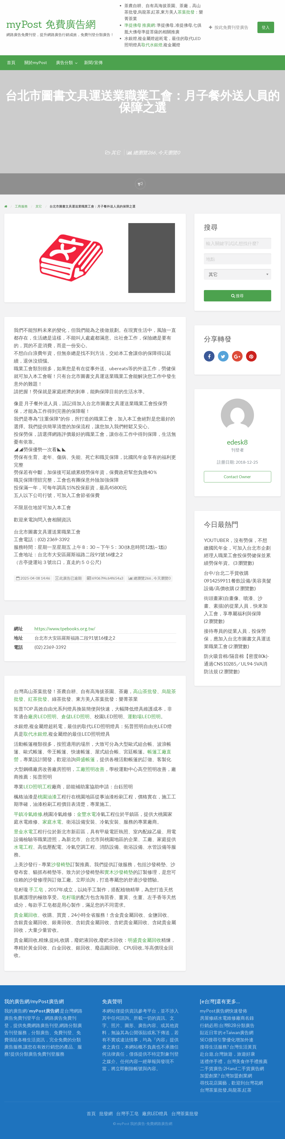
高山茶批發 (145, 691)
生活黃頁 (248, 1047)
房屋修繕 (209, 1018)
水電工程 (23, 847)
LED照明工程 (37, 786)
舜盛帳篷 (85, 759)
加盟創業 (239, 1075)
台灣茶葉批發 (213, 1090)
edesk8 (237, 442)
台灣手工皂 (127, 1113)
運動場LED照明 (144, 716)
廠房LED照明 (42, 716)
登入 (266, 27)
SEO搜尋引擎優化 (217, 1039)
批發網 (106, 1113)
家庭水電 (52, 822)
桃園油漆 (47, 796)
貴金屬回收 (26, 915)
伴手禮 (251, 1061)
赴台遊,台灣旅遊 (216, 1054)
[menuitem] (228, 27)
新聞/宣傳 (93, 62)
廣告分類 (64, 62)
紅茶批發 (37, 699)
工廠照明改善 (90, 769)
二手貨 (244, 1068)
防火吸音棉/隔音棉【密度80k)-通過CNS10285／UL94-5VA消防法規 (236, 663)
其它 (116, 152)
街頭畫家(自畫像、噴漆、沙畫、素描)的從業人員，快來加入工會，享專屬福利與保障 (236, 605)
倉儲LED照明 (75, 716)
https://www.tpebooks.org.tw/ (64, 628)
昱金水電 (23, 831)
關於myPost (35, 62)
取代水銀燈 (152, 44)
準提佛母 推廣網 (139, 25)
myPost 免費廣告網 (51, 24)
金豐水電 (86, 814)
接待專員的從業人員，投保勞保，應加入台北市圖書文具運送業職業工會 (237, 638)
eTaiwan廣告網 (238, 1032)
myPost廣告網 (214, 1011)
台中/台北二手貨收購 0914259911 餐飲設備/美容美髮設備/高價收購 (237, 580)
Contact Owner (237, 476)
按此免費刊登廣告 (228, 27)
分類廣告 (245, 1025)
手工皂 (36, 889)
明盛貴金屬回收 (144, 940)
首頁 (11, 62)
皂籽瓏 (69, 897)
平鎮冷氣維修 (28, 814)
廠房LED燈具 (155, 1113)
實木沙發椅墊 (118, 872)
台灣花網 (254, 1083)
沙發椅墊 (60, 864)
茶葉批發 (186, 12)
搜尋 (237, 295)
